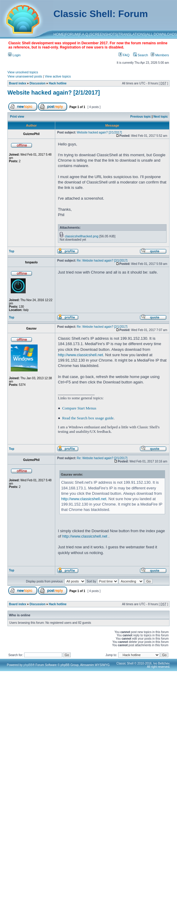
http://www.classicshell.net (80, 355)
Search (140, 55)
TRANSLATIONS (131, 34)
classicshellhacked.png (81, 236)
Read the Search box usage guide (87, 418)
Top (11, 251)
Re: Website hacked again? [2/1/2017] (102, 260)
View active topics (58, 76)
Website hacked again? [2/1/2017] (53, 92)
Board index (17, 83)
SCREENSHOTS (103, 34)
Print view (17, 116)
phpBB (28, 665)
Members (160, 55)
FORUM (71, 34)
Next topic (160, 116)
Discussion (37, 83)
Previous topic (140, 116)
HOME (58, 34)
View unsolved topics (22, 72)
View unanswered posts (24, 76)
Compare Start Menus (79, 408)
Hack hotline (57, 83)
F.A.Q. (84, 34)
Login (14, 55)
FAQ (124, 55)
